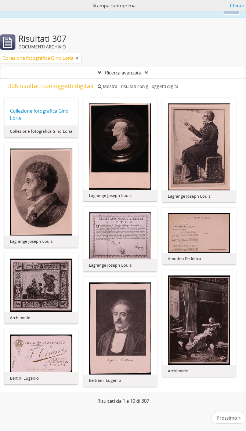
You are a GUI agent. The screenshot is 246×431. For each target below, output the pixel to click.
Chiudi (237, 5)
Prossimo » (228, 417)
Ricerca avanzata (123, 72)
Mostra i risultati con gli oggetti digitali (139, 86)
